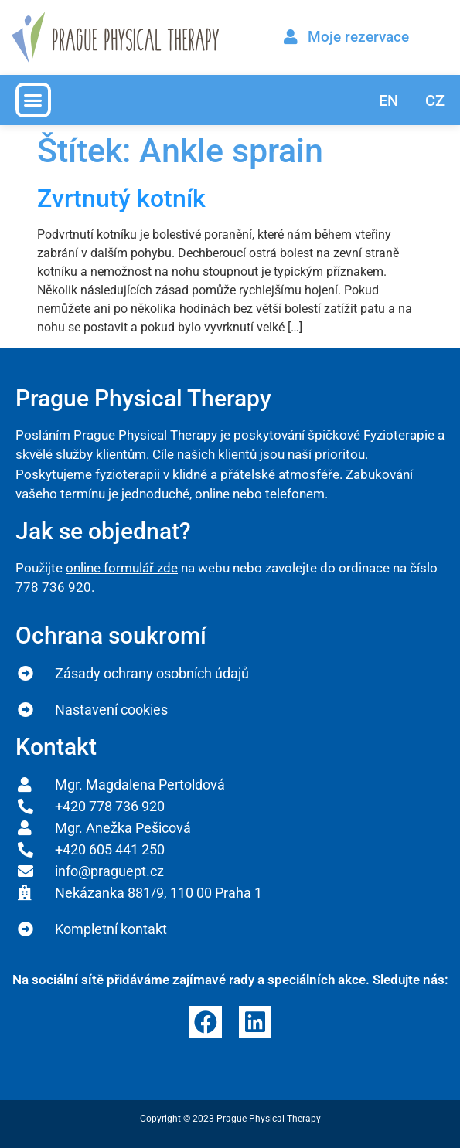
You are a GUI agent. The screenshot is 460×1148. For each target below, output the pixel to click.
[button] (33, 100)
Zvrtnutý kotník (121, 198)
